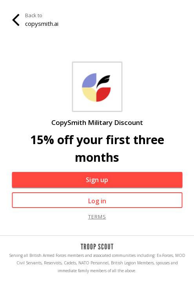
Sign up (97, 179)
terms (97, 216)
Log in (97, 201)
